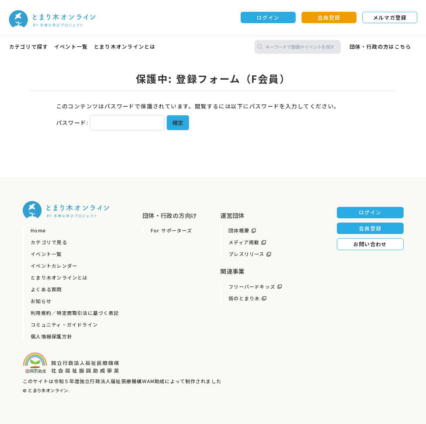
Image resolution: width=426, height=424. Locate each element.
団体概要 (239, 230)
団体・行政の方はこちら (380, 46)
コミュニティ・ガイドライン (64, 324)
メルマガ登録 (390, 17)
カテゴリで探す (28, 46)
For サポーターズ (171, 230)
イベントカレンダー (54, 265)
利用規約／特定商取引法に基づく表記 (75, 312)
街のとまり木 (244, 298)
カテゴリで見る (49, 242)
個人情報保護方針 (51, 336)
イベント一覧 (71, 46)
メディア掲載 (244, 242)
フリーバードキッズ (252, 286)
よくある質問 (46, 289)
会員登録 (329, 17)
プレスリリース (247, 254)
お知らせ (41, 301)
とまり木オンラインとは (124, 46)
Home (38, 230)
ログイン (268, 17)
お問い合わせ (370, 244)
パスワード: (110, 122)
